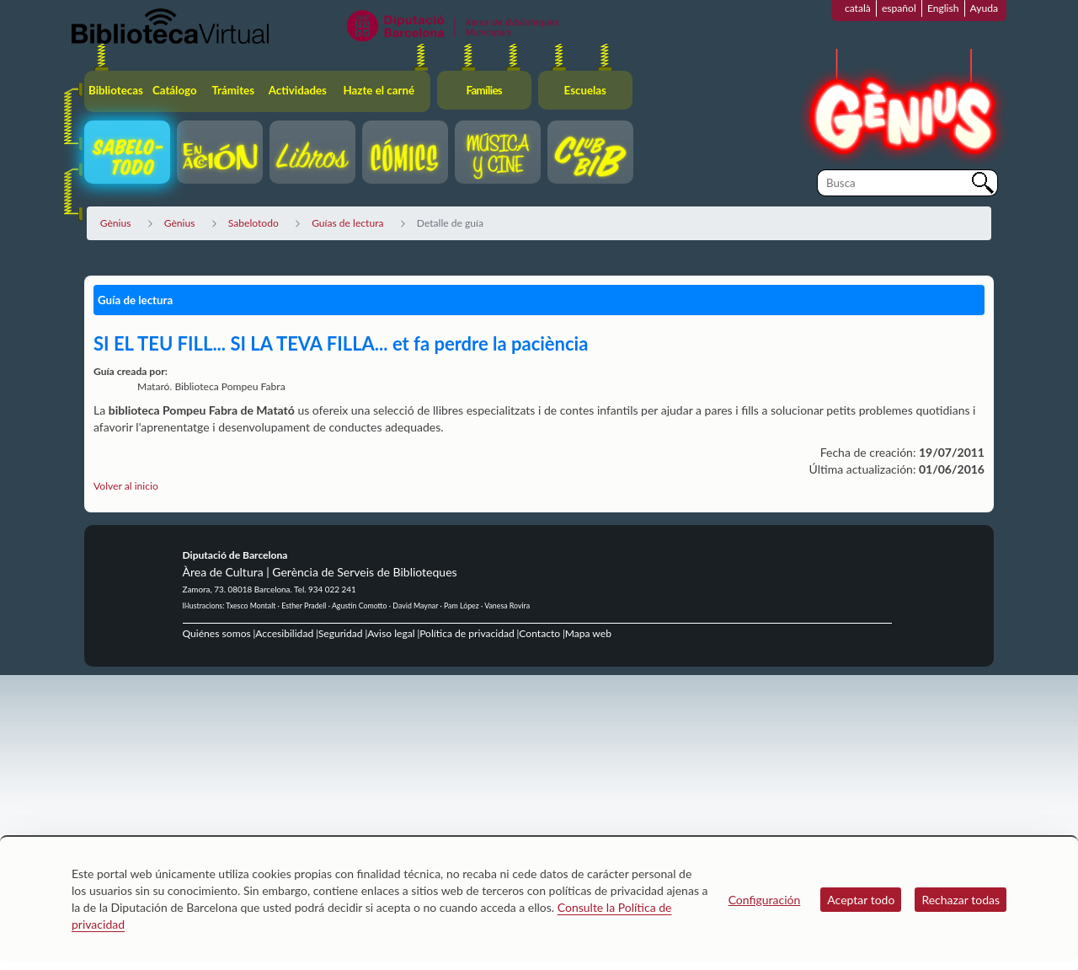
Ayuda (984, 8)
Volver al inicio (125, 486)
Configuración (764, 899)
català (858, 8)
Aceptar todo (860, 899)
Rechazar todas (960, 899)
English (943, 8)
